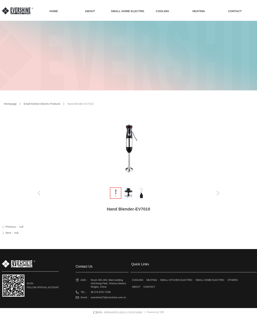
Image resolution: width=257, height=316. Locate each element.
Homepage (10, 103)
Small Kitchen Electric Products (42, 103)
